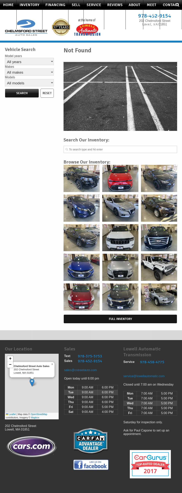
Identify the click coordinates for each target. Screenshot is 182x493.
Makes (9, 66)
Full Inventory (120, 319)
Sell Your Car (76, 15)
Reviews (115, 5)
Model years (13, 56)
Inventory (29, 5)
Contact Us (171, 10)
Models (10, 77)
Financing (55, 5)
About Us (134, 10)
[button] (32, 383)
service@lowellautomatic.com (144, 376)
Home (8, 5)
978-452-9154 (90, 361)
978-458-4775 (152, 362)
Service (94, 5)
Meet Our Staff (151, 15)
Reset (47, 93)
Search (22, 93)
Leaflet (11, 414)
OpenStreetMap (39, 414)
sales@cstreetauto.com (80, 370)
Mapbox (35, 417)
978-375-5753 (90, 356)
